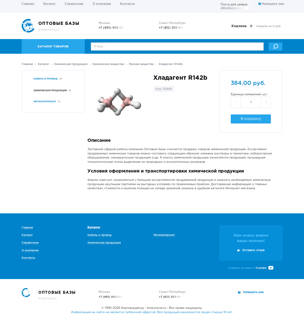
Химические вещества (108, 64)
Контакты (127, 4)
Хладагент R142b (171, 64)
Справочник (74, 4)
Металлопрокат (164, 235)
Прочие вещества (141, 64)
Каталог (49, 4)
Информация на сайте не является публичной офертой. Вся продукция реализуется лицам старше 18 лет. (152, 312)
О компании (102, 4)
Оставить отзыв (253, 250)
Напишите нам (271, 4)
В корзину (251, 119)
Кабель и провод (99, 235)
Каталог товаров (53, 46)
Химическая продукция (70, 64)
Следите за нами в (250, 268)
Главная (28, 4)
